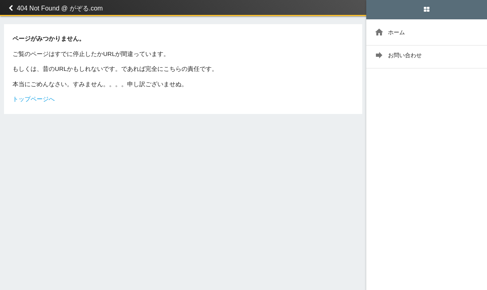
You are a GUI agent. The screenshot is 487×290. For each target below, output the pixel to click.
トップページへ (33, 98)
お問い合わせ (398, 55)
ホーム (389, 32)
